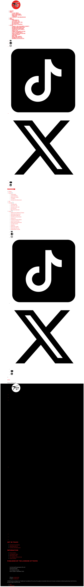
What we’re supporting (18, 33)
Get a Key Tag (16, 21)
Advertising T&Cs (13, 555)
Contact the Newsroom (19, 17)
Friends (12, 19)
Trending (14, 16)
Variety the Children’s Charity (20, 26)
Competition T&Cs (14, 554)
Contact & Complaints (15, 544)
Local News (15, 13)
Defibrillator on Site (18, 38)
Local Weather (16, 14)
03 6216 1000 (16, 577)
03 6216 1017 (16, 578)
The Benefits (15, 20)
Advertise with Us (14, 546)
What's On (15, 30)
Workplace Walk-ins (18, 28)
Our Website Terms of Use (16, 557)
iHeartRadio (12, 585)
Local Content (13, 558)
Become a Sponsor (17, 24)
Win (11, 18)
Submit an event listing (18, 31)
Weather (14, 35)
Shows (12, 11)
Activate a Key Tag (17, 22)
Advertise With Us (17, 37)
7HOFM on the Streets (18, 29)
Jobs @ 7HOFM (16, 34)
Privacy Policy (13, 552)
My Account (15, 23)
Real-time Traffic (17, 15)
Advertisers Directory (18, 27)
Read (11, 12)
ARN (11, 584)
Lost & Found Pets (17, 32)
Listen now (11, 189)
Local (11, 25)
